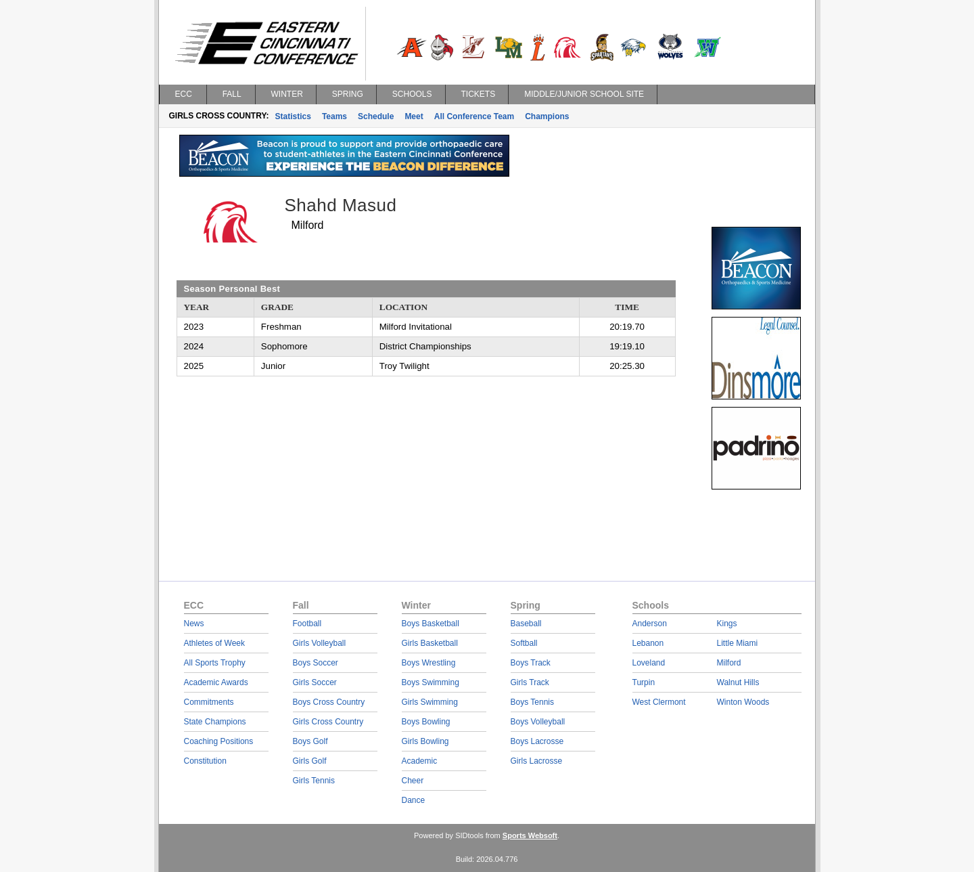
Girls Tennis (314, 780)
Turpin (643, 682)
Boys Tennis (532, 702)
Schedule (376, 116)
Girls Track (530, 682)
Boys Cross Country (329, 702)
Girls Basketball (430, 643)
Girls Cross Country (328, 721)
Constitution (205, 761)
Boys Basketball (430, 623)
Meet (413, 116)
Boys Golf (310, 741)
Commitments (209, 702)
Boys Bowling (426, 721)
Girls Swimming (430, 702)
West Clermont (659, 702)
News (194, 623)
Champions (547, 116)
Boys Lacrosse (537, 741)
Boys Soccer (315, 663)
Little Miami (737, 643)
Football (307, 623)
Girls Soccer (315, 682)
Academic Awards (216, 682)
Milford (729, 663)
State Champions (215, 721)
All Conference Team (474, 116)
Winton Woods (743, 702)
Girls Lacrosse (537, 761)
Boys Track (531, 663)
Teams (334, 116)
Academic (420, 761)
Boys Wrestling (429, 663)
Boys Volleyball (538, 721)
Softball (524, 643)
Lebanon (648, 643)
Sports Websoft (530, 835)
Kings (727, 623)
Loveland (649, 663)
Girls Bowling (425, 741)
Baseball (526, 623)
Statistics (293, 116)
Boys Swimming (430, 682)
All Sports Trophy (215, 663)
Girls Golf (310, 761)
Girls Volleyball (319, 643)
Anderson (649, 623)
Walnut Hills (738, 682)
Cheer (413, 780)
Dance (413, 800)
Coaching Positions (219, 741)
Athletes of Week (215, 643)
